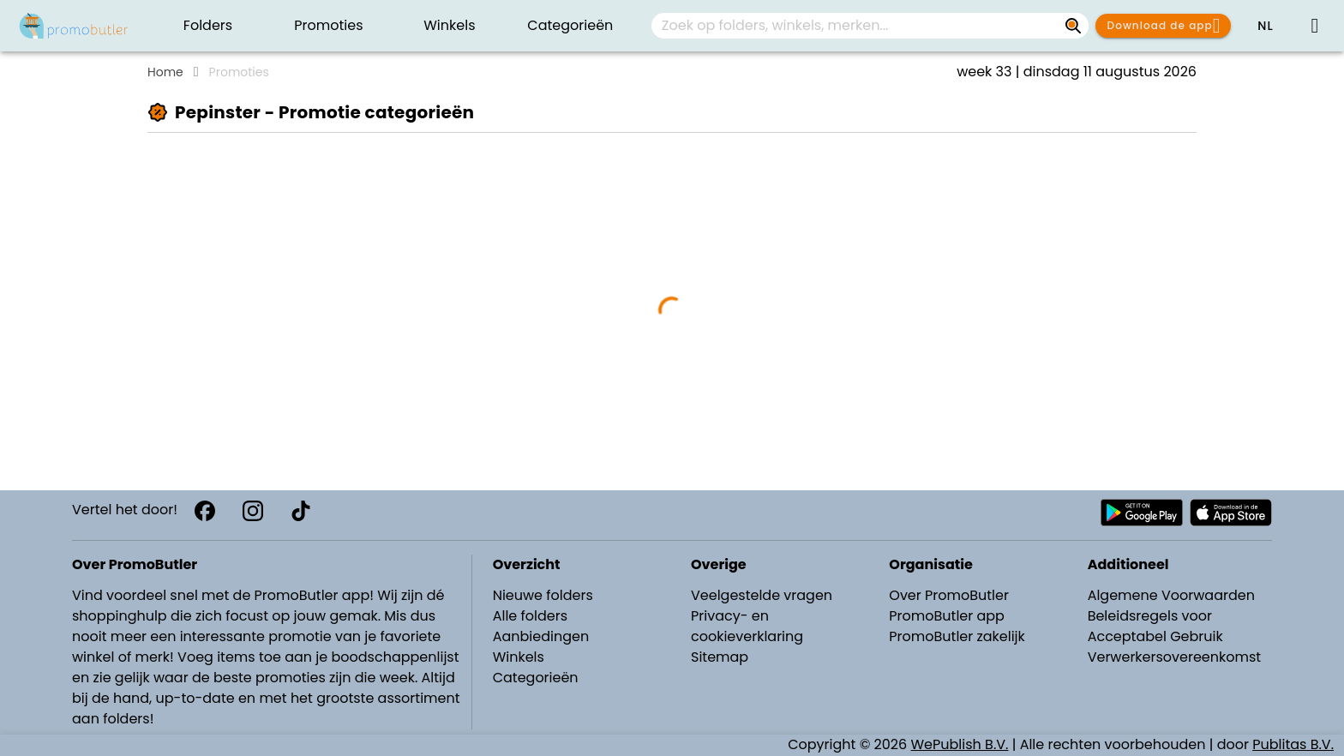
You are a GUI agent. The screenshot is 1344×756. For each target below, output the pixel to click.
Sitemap (719, 657)
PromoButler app (947, 616)
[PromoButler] (74, 25)
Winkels (518, 657)
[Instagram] (253, 510)
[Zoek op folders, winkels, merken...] (1073, 26)
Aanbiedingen (541, 636)
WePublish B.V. (960, 744)
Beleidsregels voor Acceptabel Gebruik (1155, 626)
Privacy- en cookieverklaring (747, 626)
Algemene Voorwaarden (1171, 595)
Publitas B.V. (1293, 744)
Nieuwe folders (543, 595)
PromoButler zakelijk (957, 636)
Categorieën (536, 677)
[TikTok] (301, 510)
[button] (1265, 25)
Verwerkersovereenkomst (1175, 657)
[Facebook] (205, 510)
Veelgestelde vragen (761, 595)
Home (165, 72)
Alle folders (530, 616)
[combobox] (870, 26)
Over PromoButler (949, 595)
